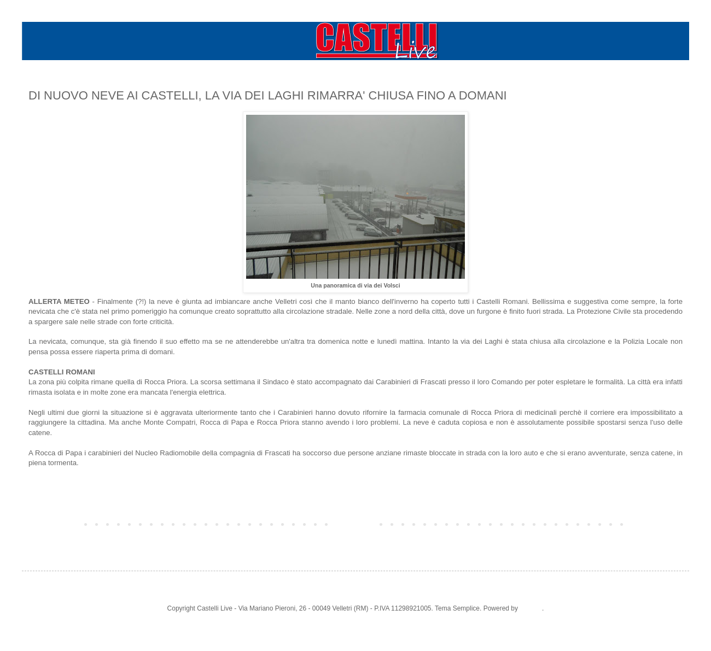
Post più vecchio (656, 523)
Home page (355, 523)
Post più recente (55, 523)
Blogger (531, 608)
